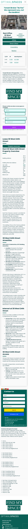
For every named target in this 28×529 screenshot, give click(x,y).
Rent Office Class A (8, 444)
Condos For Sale (7, 485)
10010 (24, 165)
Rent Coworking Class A (9, 471)
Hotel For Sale (6, 488)
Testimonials (5, 522)
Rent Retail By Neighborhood (10, 457)
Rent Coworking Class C (9, 474)
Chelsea (20, 37)
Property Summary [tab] (14, 146)
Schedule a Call (14, 414)
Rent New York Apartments (10, 480)
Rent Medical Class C (8, 465)
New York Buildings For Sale (9, 482)
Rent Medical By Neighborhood (10, 466)
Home (4, 441)
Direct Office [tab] (14, 43)
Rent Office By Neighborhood (10, 448)
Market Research (6, 524)
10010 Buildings (20, 35)
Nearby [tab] (14, 51)
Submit (14, 127)
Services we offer (6, 520)
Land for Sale (6, 491)
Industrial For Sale (7, 489)
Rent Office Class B (8, 445)
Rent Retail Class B (7, 454)
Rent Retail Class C (7, 456)
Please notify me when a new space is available (13, 106)
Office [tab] (14, 40)
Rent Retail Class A (7, 453)
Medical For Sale (7, 486)
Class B (20, 34)
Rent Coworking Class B (9, 473)
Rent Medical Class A (8, 462)
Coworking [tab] (14, 47)
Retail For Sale (6, 492)
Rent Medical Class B (8, 463)
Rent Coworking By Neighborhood (11, 476)
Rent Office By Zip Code (9, 442)
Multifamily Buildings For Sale (10, 483)
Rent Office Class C (8, 447)
